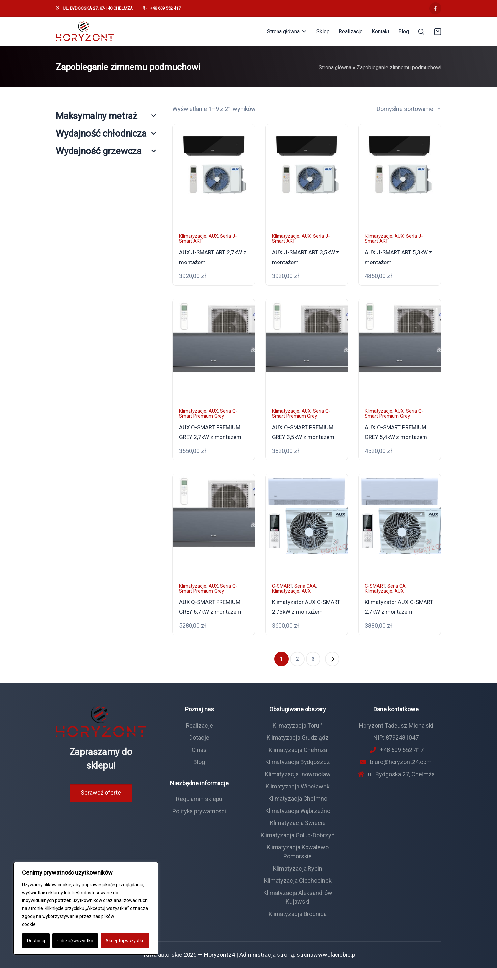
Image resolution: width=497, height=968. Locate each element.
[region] (85, 908)
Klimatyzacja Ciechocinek (298, 880)
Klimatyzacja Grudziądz (298, 737)
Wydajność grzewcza (106, 151)
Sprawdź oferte (101, 792)
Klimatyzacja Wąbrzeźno (297, 810)
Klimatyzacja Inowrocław (298, 774)
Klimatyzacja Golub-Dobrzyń (298, 835)
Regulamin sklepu (199, 798)
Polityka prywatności (199, 811)
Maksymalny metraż (106, 115)
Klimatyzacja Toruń (298, 725)
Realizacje (199, 725)
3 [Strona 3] (313, 659)
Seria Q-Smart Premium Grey (208, 413)
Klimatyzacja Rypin (297, 868)
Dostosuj (36, 940)
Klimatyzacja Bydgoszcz (297, 762)
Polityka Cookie (54, 924)
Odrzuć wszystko (75, 940)
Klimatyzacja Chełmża (298, 749)
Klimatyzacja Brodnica (298, 913)
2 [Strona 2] (297, 659)
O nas (199, 749)
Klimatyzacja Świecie (298, 822)
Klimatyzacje (192, 236)
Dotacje (199, 737)
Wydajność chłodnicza (106, 133)
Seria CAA (305, 586)
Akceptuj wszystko (125, 940)
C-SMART (282, 586)
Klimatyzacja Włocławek (298, 786)
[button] (332, 659)
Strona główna (335, 67)
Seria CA (396, 586)
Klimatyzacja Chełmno (297, 798)
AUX (213, 236)
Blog (199, 762)
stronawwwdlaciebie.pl (327, 954)
